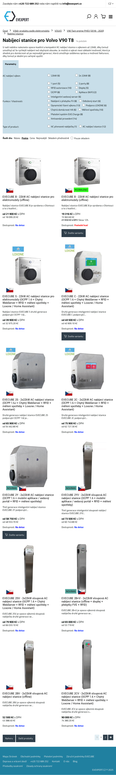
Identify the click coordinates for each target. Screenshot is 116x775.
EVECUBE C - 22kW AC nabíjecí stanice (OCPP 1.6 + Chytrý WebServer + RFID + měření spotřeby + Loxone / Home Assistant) (85, 301)
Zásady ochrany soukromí (39, 766)
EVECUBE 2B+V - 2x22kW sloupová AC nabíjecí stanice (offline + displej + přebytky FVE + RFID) (85, 602)
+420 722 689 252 (28, 3)
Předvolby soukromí (13, 766)
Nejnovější (41, 138)
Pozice (25, 138)
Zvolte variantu (73, 233)
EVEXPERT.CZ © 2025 (102, 770)
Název (17, 138)
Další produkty (25, 738)
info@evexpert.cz (72, 3)
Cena (32, 138)
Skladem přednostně (58, 138)
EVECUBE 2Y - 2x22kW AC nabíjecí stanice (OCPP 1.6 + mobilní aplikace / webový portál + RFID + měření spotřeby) (28, 498)
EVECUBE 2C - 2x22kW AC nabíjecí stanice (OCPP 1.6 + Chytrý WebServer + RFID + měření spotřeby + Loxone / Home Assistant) (87, 404)
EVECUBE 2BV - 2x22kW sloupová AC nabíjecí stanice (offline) (25, 695)
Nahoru (9, 738)
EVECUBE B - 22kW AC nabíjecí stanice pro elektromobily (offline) (28, 198)
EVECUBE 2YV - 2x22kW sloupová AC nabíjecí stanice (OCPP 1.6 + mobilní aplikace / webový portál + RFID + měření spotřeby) (86, 499)
